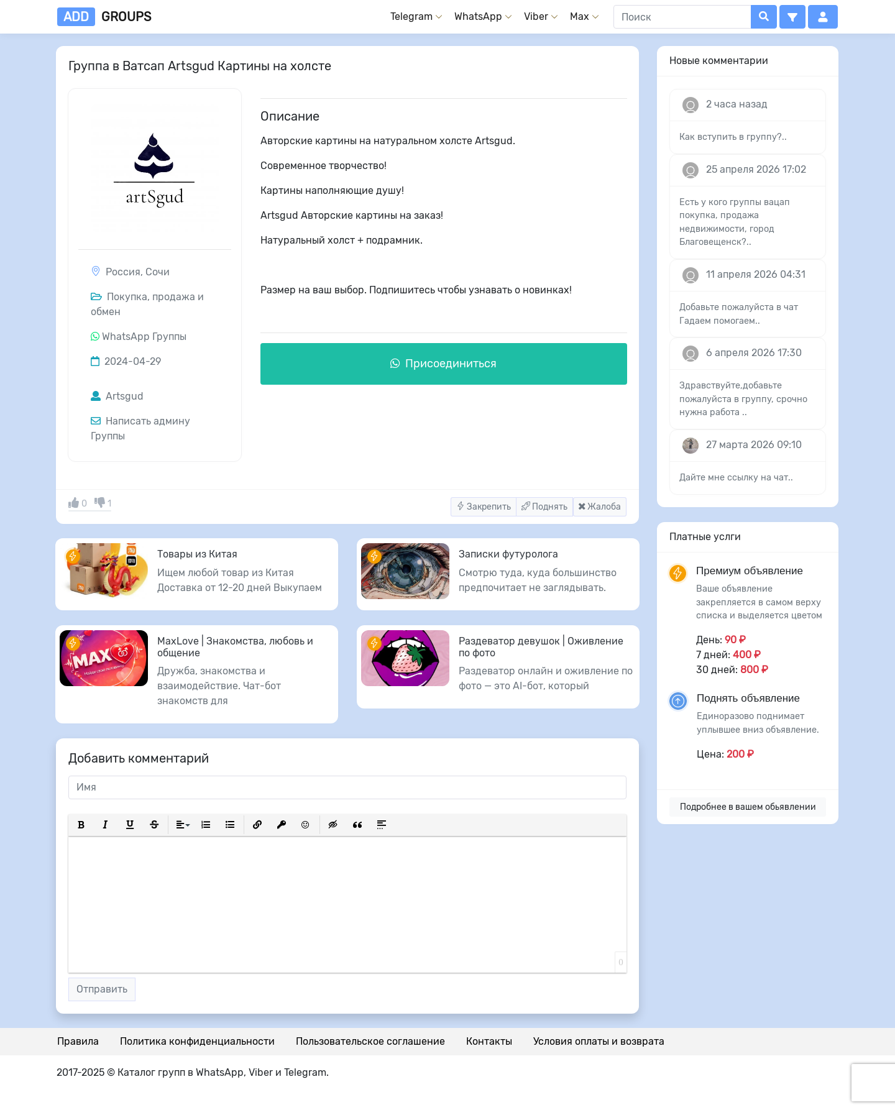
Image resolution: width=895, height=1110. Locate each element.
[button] (792, 17)
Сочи (157, 272)
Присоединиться (443, 363)
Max (579, 16)
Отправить (101, 989)
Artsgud (117, 396)
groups (104, 16)
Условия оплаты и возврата (598, 1041)
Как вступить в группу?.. (733, 137)
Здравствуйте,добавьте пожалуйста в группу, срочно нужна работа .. (743, 399)
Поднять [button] (544, 507)
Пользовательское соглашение (370, 1041)
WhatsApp (478, 16)
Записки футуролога (508, 554)
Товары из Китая (197, 554)
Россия (123, 272)
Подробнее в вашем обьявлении (748, 807)
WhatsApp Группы (144, 336)
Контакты (489, 1041)
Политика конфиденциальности (197, 1041)
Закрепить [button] (483, 507)
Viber (536, 16)
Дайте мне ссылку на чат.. (736, 477)
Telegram (411, 16)
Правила (78, 1041)
